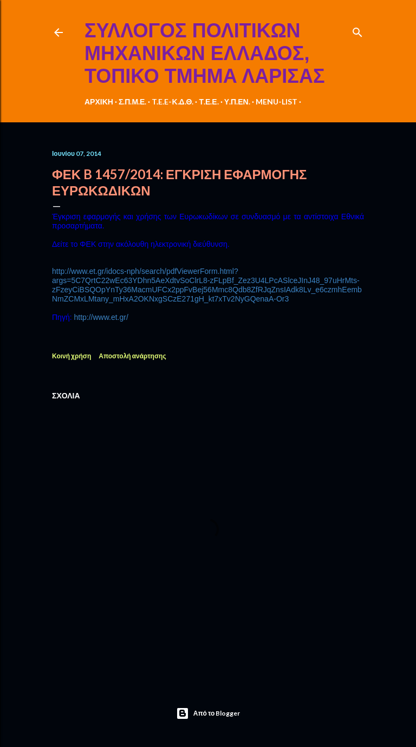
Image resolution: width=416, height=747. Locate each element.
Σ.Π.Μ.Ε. (133, 101)
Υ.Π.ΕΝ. (237, 101)
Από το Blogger (208, 713)
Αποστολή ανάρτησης (132, 356)
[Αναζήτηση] (357, 30)
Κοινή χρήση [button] (71, 356)
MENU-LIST (276, 101)
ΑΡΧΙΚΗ (98, 101)
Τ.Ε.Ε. (208, 101)
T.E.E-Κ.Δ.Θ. (172, 101)
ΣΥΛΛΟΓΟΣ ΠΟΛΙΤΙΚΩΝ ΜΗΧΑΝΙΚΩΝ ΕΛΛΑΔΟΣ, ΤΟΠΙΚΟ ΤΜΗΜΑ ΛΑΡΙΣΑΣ (204, 53)
